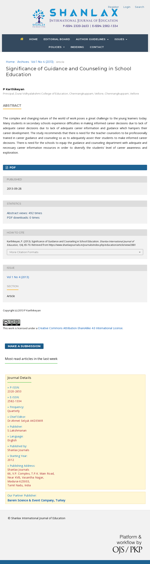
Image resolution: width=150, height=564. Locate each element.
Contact (97, 47)
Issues (120, 39)
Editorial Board (57, 39)
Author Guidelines (91, 39)
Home (33, 39)
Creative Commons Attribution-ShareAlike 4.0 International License (80, 328)
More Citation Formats (24, 252)
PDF (12, 167)
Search (139, 6)
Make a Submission (24, 346)
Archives (23, 62)
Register (113, 6)
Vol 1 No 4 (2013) (42, 62)
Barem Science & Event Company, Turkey (36, 500)
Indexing (77, 47)
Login (126, 6)
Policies (55, 47)
